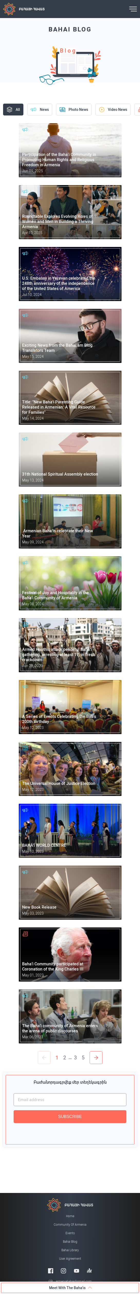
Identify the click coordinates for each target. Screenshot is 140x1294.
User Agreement (70, 1258)
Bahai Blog (70, 1241)
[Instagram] (63, 1270)
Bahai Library (70, 1250)
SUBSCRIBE (70, 1116)
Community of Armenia (70, 1224)
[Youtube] (76, 1270)
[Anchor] (89, 1270)
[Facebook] (50, 1270)
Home (70, 1216)
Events (70, 1233)
